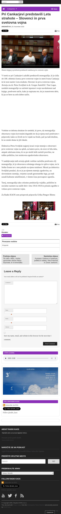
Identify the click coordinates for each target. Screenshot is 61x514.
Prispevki (6, 235)
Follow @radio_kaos (10, 412)
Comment (8, 282)
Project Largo (17, 505)
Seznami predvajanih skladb (11, 438)
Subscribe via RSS (10, 405)
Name (8, 311)
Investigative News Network (35, 505)
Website (7, 327)
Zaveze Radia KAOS (8, 440)
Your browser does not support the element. (30, 358)
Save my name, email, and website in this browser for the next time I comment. (27, 337)
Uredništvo (6, 26)
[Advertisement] (30, 114)
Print (57, 31)
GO (21, 2)
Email (8, 319)
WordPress (6, 507)
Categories (12, 9)
